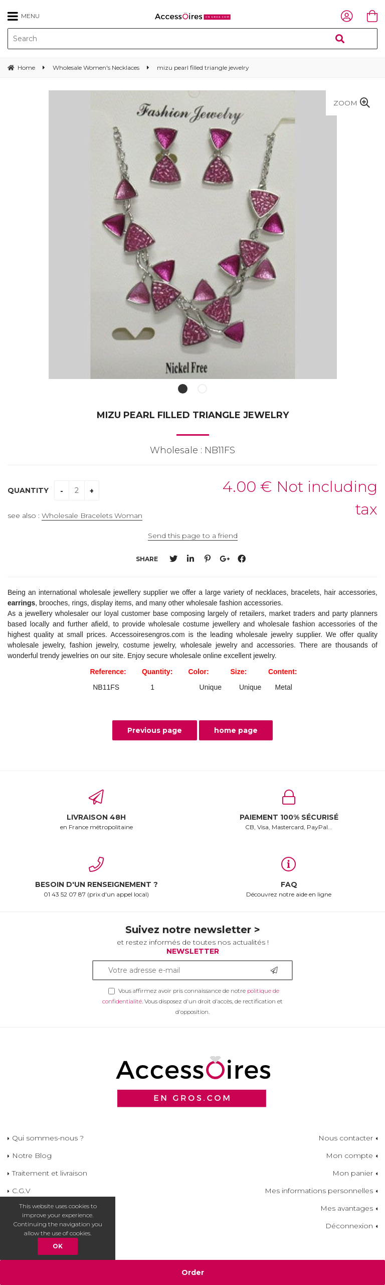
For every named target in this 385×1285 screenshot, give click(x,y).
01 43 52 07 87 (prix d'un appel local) (96, 877)
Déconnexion (349, 1225)
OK (58, 1246)
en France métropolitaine (96, 810)
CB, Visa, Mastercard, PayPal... (288, 810)
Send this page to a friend (193, 535)
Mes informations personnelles (319, 1190)
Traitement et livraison (49, 1173)
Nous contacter (345, 1137)
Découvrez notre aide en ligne (288, 877)
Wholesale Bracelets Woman (92, 515)
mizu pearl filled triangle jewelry (193, 415)
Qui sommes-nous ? (48, 1137)
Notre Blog (32, 1155)
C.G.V (21, 1190)
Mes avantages (346, 1208)
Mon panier (352, 1173)
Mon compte (349, 1155)
